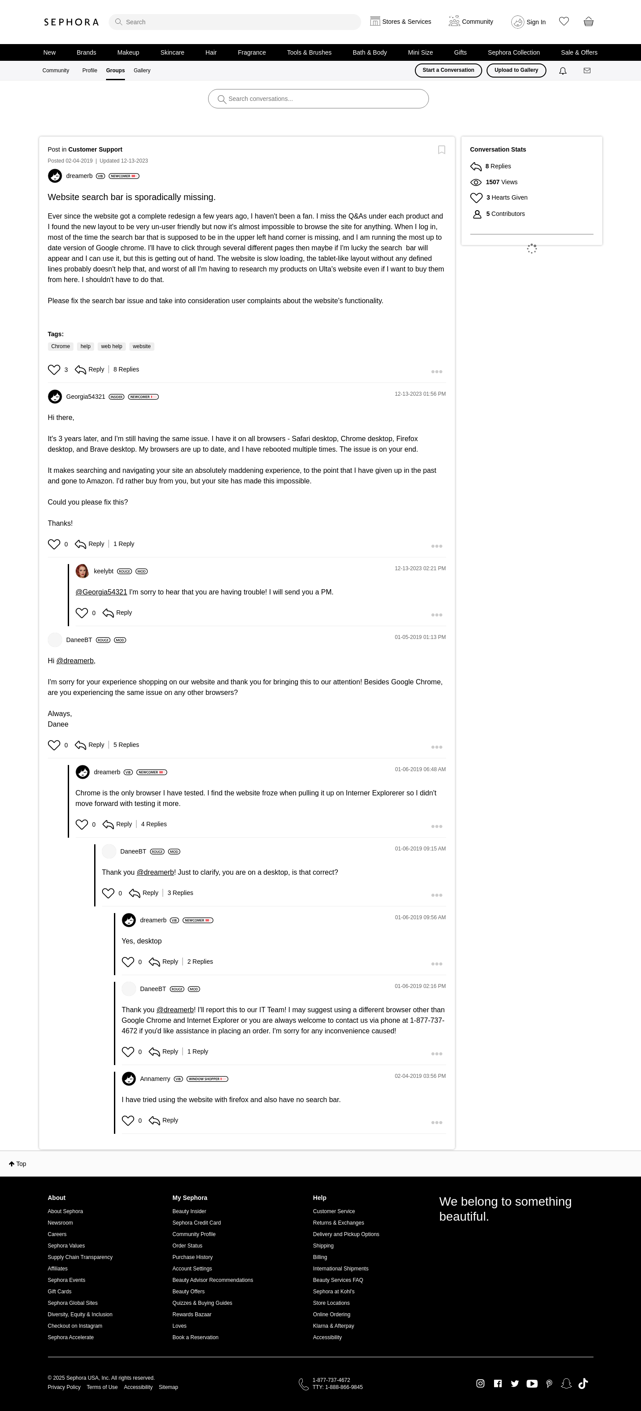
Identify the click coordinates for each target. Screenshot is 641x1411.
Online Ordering (332, 1314)
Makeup (128, 52)
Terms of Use (102, 1387)
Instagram (480, 1383)
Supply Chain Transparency (80, 1257)
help (86, 346)
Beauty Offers (188, 1291)
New (50, 52)
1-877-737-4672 (331, 1380)
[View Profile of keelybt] (113, 571)
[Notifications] (564, 70)
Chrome (60, 346)
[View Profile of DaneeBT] (88, 640)
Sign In (536, 22)
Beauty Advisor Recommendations (212, 1280)
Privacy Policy (64, 1387)
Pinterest (549, 1383)
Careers (57, 1234)
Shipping (323, 1246)
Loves (179, 1326)
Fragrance (252, 52)
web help (111, 346)
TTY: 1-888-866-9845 (338, 1387)
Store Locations (331, 1303)
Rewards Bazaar (192, 1314)
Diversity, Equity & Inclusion (80, 1314)
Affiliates (58, 1269)
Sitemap (168, 1387)
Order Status (187, 1246)
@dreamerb (75, 661)
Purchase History (192, 1257)
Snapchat (566, 1383)
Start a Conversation (448, 70)
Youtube (532, 1384)
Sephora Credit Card (196, 1223)
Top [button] (21, 1163)
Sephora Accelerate (71, 1337)
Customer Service (334, 1211)
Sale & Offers (579, 52)
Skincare (172, 52)
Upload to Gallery (516, 70)
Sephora (72, 22)
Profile (89, 70)
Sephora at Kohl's (334, 1291)
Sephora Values (66, 1246)
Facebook (497, 1383)
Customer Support (95, 149)
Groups (115, 70)
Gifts (460, 52)
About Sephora (65, 1211)
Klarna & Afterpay (333, 1326)
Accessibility (327, 1337)
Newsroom (60, 1223)
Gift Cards (60, 1291)
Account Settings (192, 1269)
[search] (235, 22)
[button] (55, 369)
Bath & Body (370, 52)
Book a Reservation (195, 1337)
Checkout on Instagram (75, 1326)
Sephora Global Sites (73, 1303)
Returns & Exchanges (338, 1223)
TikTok (583, 1383)
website (142, 346)
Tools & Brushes (309, 52)
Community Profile (194, 1234)
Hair (211, 52)
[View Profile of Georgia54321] (95, 397)
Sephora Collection (514, 52)
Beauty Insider (189, 1211)
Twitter (514, 1383)
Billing (320, 1257)
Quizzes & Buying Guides (202, 1303)
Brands (86, 52)
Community (56, 70)
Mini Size (420, 52)
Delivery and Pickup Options (346, 1234)
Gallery (142, 70)
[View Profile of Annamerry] (161, 1079)
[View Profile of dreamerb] (86, 176)
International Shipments (341, 1269)
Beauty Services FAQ (338, 1280)
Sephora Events (66, 1280)
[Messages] (588, 70)
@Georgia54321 (102, 592)
